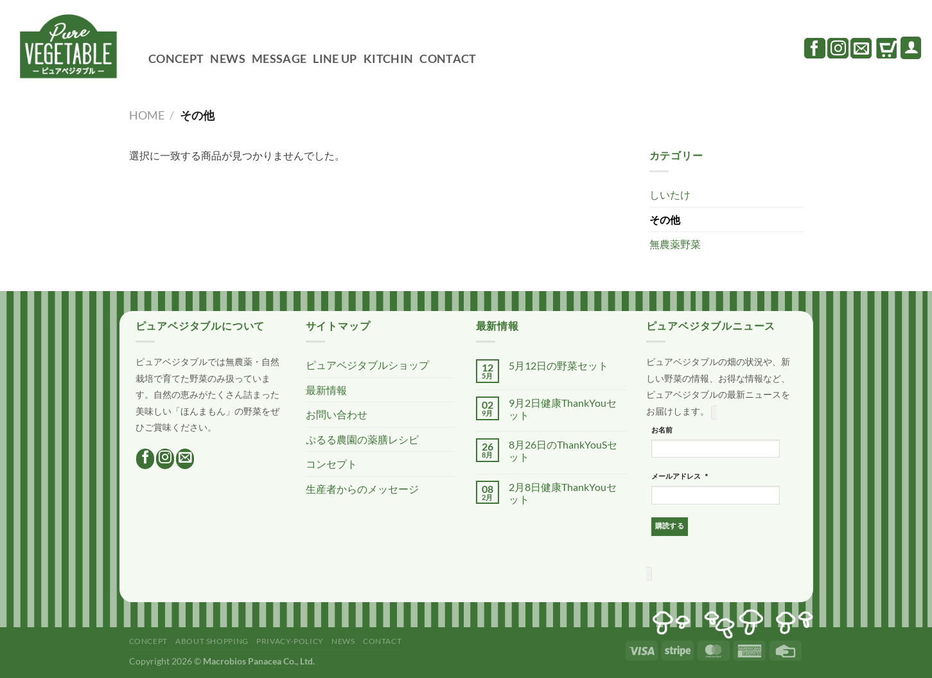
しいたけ (669, 194)
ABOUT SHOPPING (212, 641)
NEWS (227, 59)
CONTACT (447, 59)
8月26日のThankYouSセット (563, 450)
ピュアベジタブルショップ (367, 365)
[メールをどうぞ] (861, 48)
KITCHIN (388, 59)
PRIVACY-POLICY (290, 641)
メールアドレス (680, 476)
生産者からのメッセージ (362, 489)
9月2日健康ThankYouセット (563, 409)
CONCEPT (176, 59)
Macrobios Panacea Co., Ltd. (259, 661)
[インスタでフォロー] (837, 48)
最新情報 (326, 390)
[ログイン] (911, 47)
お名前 (662, 429)
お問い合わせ (336, 414)
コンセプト (331, 464)
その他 (664, 219)
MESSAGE (279, 59)
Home (146, 115)
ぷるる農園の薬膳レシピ (362, 439)
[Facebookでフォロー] (814, 48)
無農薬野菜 (675, 244)
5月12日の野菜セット (558, 365)
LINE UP (334, 59)
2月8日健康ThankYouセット (563, 493)
